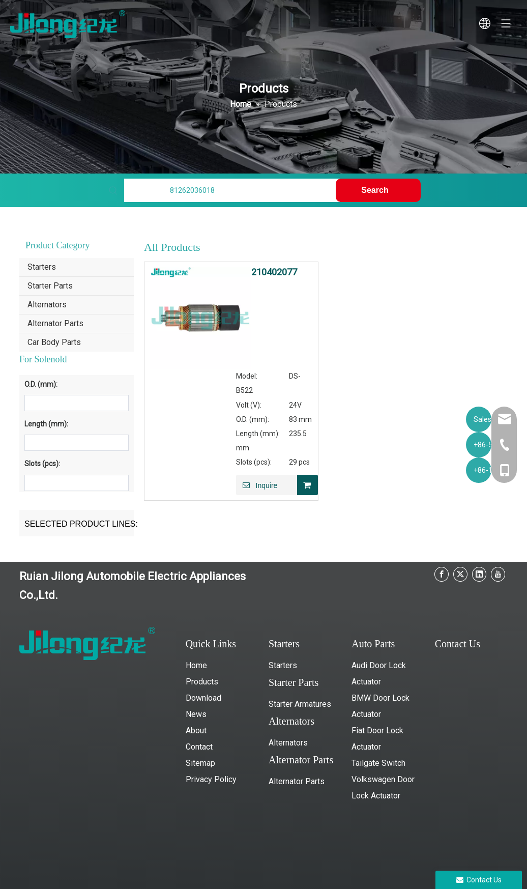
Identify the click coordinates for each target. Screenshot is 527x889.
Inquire (256, 485)
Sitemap (200, 763)
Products (202, 681)
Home (196, 665)
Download (203, 698)
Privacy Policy (211, 779)
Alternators (47, 304)
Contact (199, 747)
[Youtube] (498, 574)
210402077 (274, 272)
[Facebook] (441, 574)
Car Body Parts (54, 342)
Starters (41, 267)
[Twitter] (460, 574)
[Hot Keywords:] (378, 190)
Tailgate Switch (378, 763)
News (196, 714)
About (196, 730)
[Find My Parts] (232, 190)
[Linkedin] (479, 574)
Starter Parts (50, 286)
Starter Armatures (300, 704)
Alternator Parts (55, 323)
